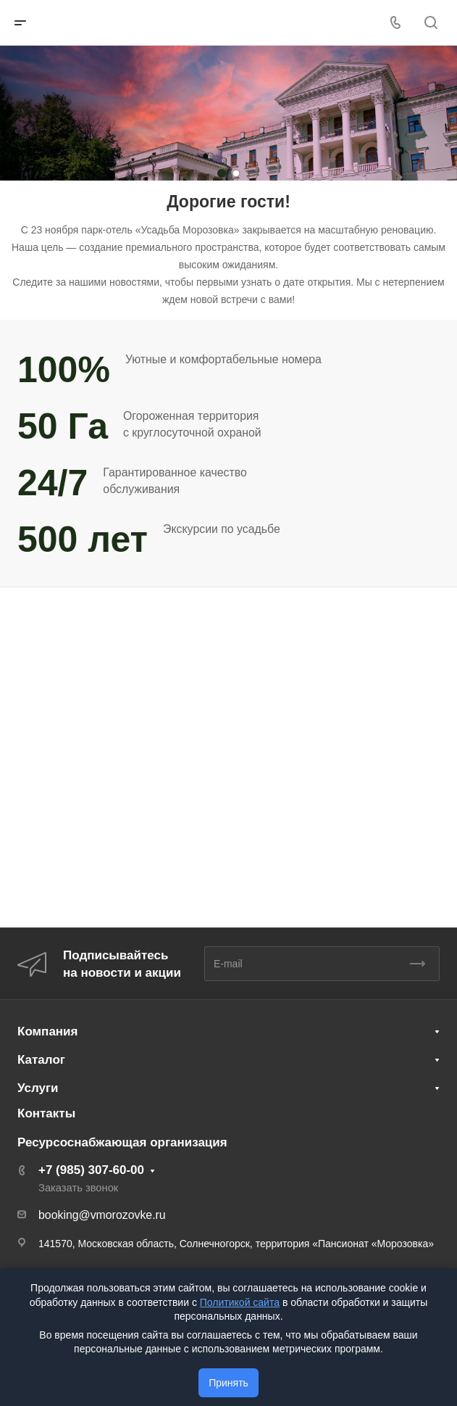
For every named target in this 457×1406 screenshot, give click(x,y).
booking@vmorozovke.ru (102, 1215)
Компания (47, 1031)
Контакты (46, 1113)
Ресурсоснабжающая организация (122, 1142)
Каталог (41, 1060)
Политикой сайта (240, 1302)
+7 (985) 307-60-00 (91, 1170)
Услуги (38, 1088)
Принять (228, 1383)
